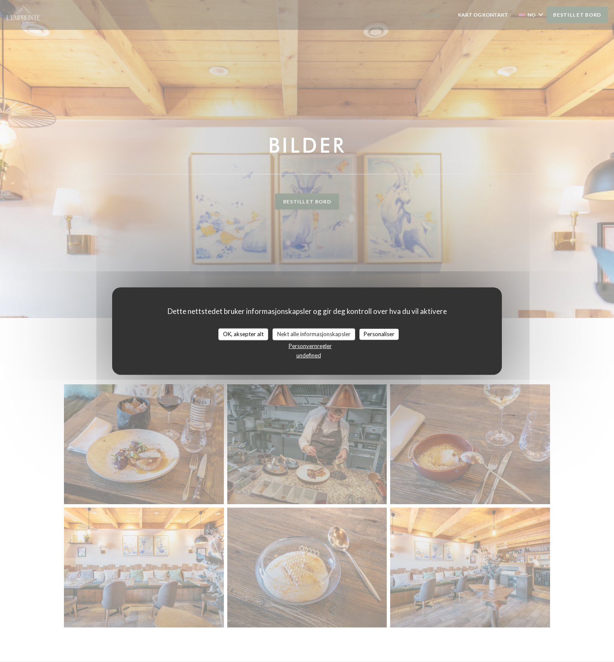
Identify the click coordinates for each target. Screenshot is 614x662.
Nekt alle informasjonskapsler (313, 334)
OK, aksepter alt (243, 334)
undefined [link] (308, 354)
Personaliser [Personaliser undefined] (379, 334)
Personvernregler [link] (310, 345)
